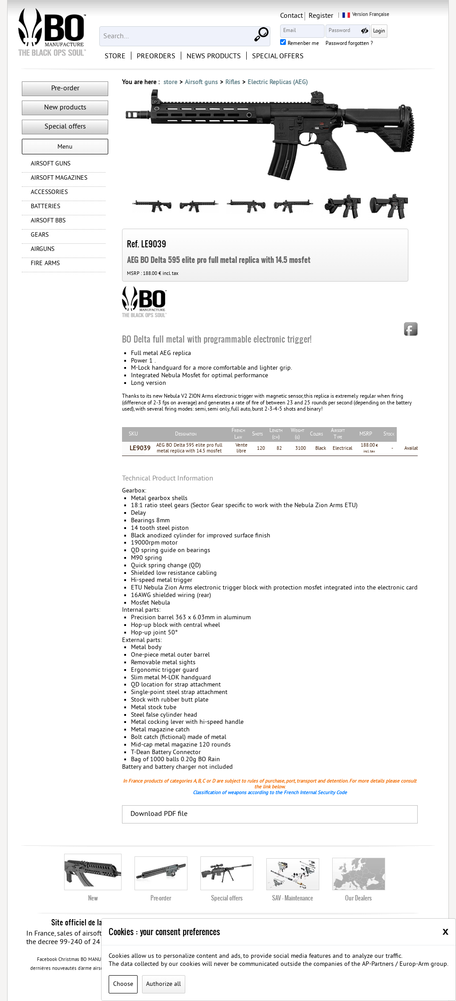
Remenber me (350, 44)
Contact (338, 16)
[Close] (446, 931)
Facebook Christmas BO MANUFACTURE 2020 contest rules (99, 960)
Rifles (232, 82)
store (170, 82)
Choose (123, 984)
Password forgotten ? (395, 44)
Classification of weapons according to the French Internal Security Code (270, 792)
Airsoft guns (201, 82)
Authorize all (163, 984)
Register (367, 16)
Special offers (65, 126)
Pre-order (65, 88)
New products (65, 107)
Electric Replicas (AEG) (278, 82)
